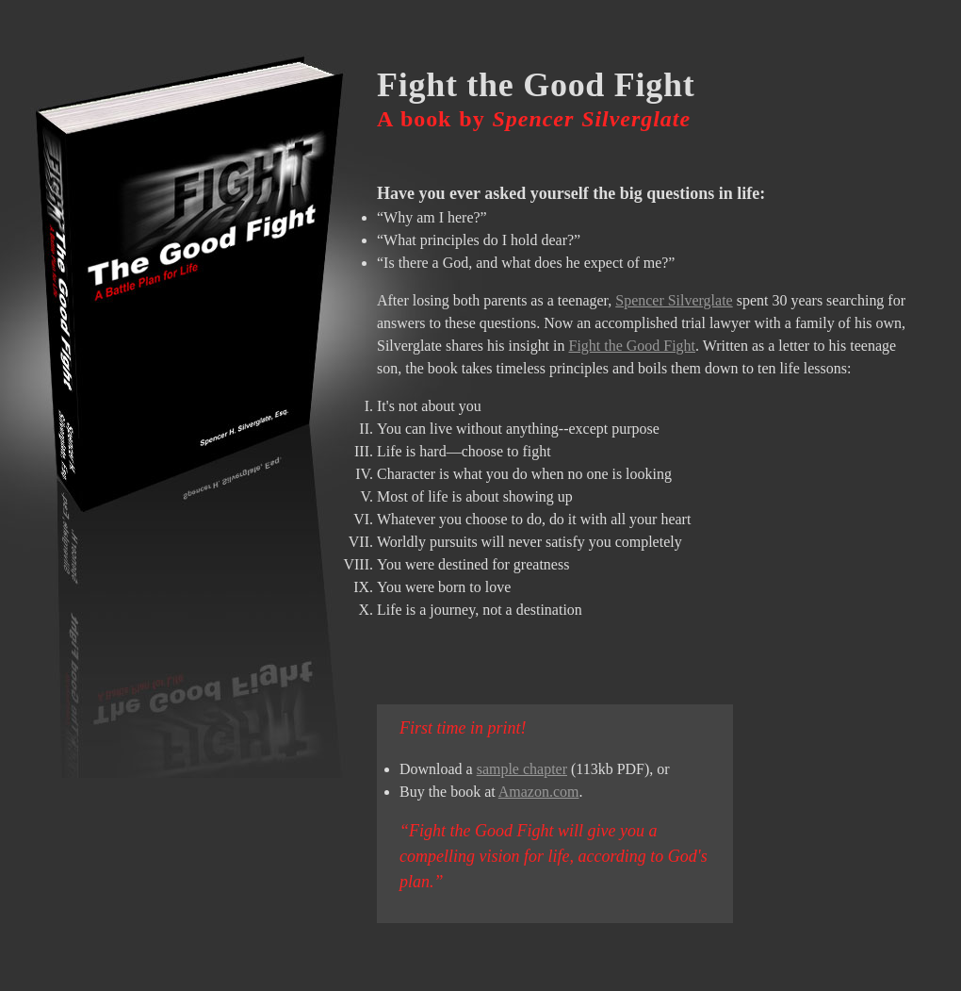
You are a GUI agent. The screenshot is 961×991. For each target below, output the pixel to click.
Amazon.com (538, 792)
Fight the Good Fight (632, 346)
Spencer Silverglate (673, 300)
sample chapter (522, 769)
